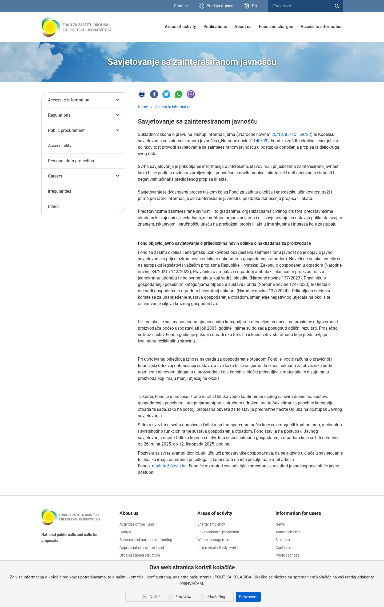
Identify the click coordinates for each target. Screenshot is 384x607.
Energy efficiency (211, 524)
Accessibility (59, 145)
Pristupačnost (287, 555)
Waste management (214, 540)
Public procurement (66, 130)
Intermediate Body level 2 (218, 547)
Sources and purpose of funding (145, 540)
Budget (125, 532)
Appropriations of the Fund (141, 547)
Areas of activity (180, 26)
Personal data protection (71, 160)
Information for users (298, 513)
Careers (55, 176)
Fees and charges (276, 26)
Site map (282, 540)
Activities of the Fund (136, 524)
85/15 (290, 134)
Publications (215, 26)
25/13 (277, 134)
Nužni (154, 596)
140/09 (260, 140)
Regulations (59, 115)
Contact (181, 5)
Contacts (283, 547)
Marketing (216, 596)
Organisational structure (139, 555)
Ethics (53, 206)
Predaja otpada (220, 5)
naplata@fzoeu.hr (169, 465)
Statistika (183, 596)
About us (242, 26)
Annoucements (288, 532)
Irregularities (59, 191)
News (280, 524)
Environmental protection (218, 532)
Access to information (322, 26)
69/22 (305, 134)
